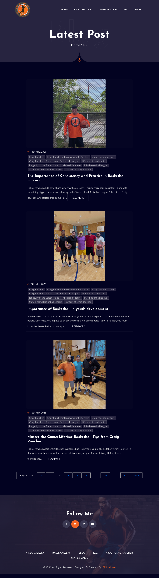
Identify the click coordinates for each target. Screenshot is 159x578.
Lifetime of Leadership (93, 161)
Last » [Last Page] (136, 478)
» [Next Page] (124, 478)
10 (105, 478)
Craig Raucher (36, 157)
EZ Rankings (109, 571)
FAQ (125, 10)
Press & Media (80, 562)
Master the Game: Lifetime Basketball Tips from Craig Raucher (78, 441)
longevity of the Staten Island (44, 165)
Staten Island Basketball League (45, 169)
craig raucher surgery (103, 157)
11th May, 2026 (36, 151)
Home (60, 10)
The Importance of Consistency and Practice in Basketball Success (70, 179)
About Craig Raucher (123, 556)
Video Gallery (80, 10)
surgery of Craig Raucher (78, 169)
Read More (78, 199)
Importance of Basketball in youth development (71, 310)
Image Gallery (106, 10)
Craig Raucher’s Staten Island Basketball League (53, 161)
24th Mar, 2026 (36, 285)
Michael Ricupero (72, 165)
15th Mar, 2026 (36, 414)
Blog (137, 10)
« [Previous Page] (41, 478)
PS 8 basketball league (95, 165)
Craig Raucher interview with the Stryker (68, 157)
